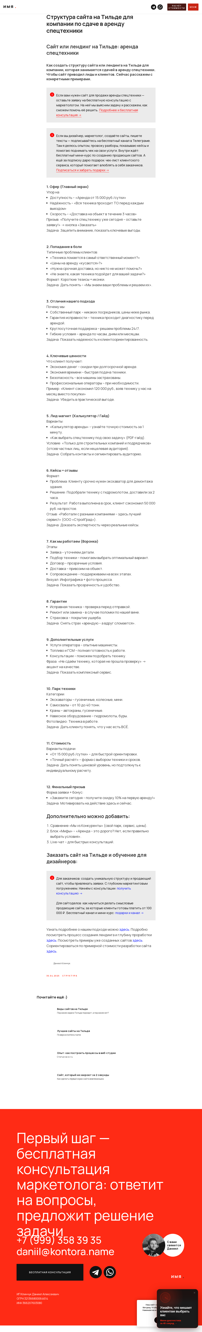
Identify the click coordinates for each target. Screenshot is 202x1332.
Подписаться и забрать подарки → (82, 173)
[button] (176, 7)
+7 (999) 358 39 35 (59, 1246)
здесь (124, 932)
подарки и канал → (129, 916)
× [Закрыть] (194, 1293)
